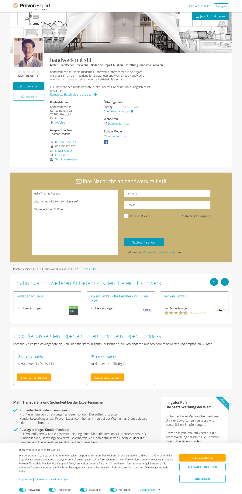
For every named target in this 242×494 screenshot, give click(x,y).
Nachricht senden (144, 242)
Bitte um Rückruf (140, 216)
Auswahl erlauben (202, 464)
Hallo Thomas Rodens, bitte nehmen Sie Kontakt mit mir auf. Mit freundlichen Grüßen (75, 222)
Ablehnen (202, 476)
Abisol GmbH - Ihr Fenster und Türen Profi (119, 298)
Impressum (26, 476)
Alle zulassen (202, 455)
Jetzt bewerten (29, 86)
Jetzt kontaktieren (210, 16)
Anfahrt (60, 122)
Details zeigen (147, 487)
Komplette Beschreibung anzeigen (73, 94)
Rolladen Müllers (30, 296)
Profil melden (89, 269)
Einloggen (221, 6)
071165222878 (65, 142)
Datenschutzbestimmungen (51, 476)
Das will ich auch (199, 6)
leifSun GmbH (175, 296)
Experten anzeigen (34, 377)
